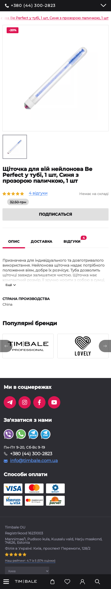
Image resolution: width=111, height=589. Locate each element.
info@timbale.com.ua (34, 460)
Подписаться (55, 214)
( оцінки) (30, 560)
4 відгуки (38, 193)
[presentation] (6, 346)
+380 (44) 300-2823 (33, 5)
